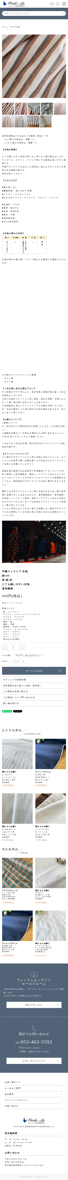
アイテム (7, 614)
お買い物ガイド (13, 1082)
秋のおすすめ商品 (11, 639)
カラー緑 (8, 382)
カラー (6, 632)
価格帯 (6, 627)
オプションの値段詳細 (14, 680)
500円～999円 (19, 627)
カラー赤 (8, 378)
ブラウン (16, 632)
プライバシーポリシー (16, 1100)
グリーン (16, 634)
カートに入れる (34, 670)
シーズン (7, 629)
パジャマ (18, 619)
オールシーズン (21, 629)
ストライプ (13, 612)
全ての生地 (15, 27)
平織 (12, 624)
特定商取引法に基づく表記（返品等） (22, 686)
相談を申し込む (34, 1005)
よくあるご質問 (13, 1088)
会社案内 (9, 1094)
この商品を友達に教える (15, 691)
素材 (5, 622)
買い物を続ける (11, 703)
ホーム (5, 27)
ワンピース (19, 617)
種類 (5, 624)
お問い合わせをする (34, 1061)
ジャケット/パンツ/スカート (27, 614)
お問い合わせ (12, 1106)
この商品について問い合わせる (19, 697)
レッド (15, 637)
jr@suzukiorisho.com (16, 1159)
